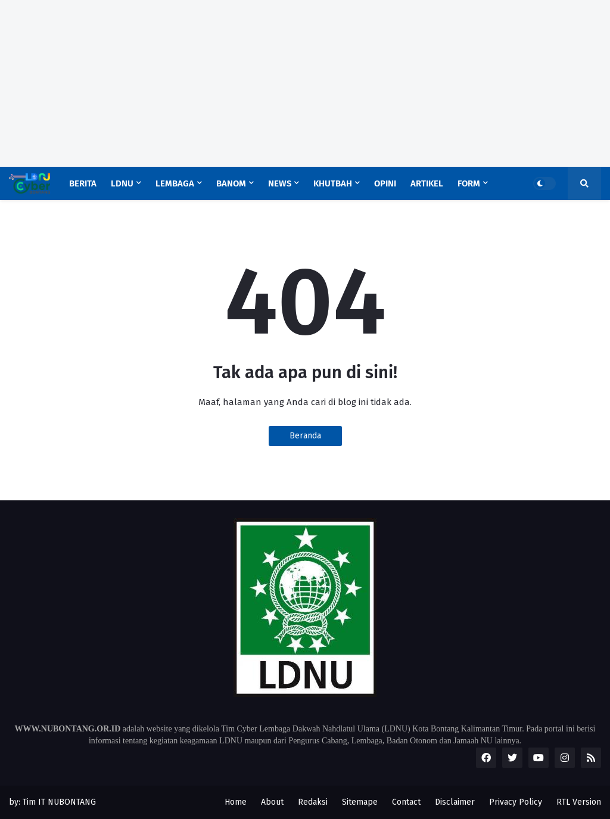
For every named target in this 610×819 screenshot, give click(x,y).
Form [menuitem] (469, 183)
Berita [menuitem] (83, 183)
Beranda (305, 436)
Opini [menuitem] (385, 183)
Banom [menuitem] (231, 183)
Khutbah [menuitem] (332, 183)
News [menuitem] (279, 183)
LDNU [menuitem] (122, 183)
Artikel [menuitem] (426, 183)
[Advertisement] (305, 83)
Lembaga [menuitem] (174, 183)
